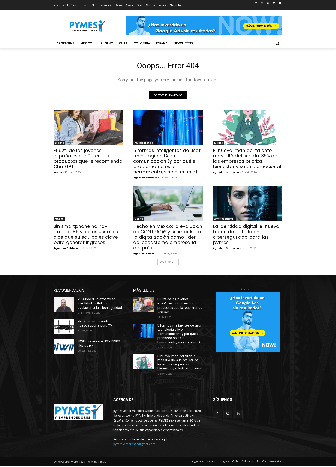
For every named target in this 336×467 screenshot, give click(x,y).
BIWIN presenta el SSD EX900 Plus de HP (99, 344)
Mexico (218, 144)
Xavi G (58, 173)
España (59, 144)
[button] (277, 43)
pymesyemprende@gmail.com (134, 445)
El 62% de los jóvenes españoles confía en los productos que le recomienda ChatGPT (88, 160)
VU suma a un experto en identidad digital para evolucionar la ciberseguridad (100, 304)
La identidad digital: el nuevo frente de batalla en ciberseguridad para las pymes (246, 235)
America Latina (144, 144)
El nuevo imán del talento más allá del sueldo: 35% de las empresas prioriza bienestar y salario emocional (247, 160)
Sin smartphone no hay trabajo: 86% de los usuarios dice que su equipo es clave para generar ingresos (86, 235)
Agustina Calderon (146, 179)
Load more (168, 263)
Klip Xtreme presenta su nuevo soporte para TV (96, 324)
